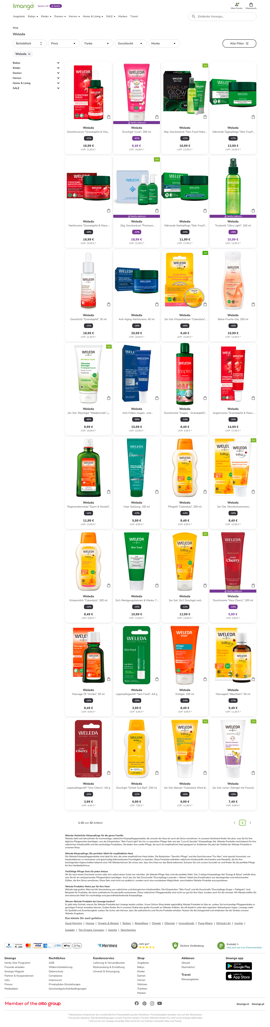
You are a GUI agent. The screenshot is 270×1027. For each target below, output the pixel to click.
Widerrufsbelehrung (60, 967)
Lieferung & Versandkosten (109, 963)
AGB (51, 963)
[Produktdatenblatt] (88, 108)
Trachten (142, 988)
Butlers (127, 923)
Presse (8, 984)
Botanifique (141, 923)
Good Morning (73, 923)
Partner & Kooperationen (19, 976)
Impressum (55, 980)
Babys (16, 63)
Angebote (143, 963)
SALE (16, 88)
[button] (250, 5)
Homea (90, 923)
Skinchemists (128, 930)
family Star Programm (17, 963)
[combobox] (222, 16)
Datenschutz (56, 971)
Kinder (16, 68)
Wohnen (142, 984)
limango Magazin (14, 971)
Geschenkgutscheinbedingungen (67, 988)
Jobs (7, 980)
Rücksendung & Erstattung (108, 967)
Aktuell (186, 963)
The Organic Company (91, 930)
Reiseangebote (190, 979)
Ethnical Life (223, 923)
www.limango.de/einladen (189, 1017)
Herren (17, 78)
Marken (141, 993)
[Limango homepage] (23, 5)
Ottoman (169, 923)
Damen (17, 73)
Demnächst (188, 967)
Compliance (55, 976)
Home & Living (21, 83)
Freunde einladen (14, 967)
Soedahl (70, 930)
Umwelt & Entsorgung (106, 971)
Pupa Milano (205, 923)
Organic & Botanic (108, 923)
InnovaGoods (186, 923)
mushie (238, 923)
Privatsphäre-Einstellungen (64, 984)
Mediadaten (11, 988)
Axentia (112, 930)
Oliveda (156, 923)
